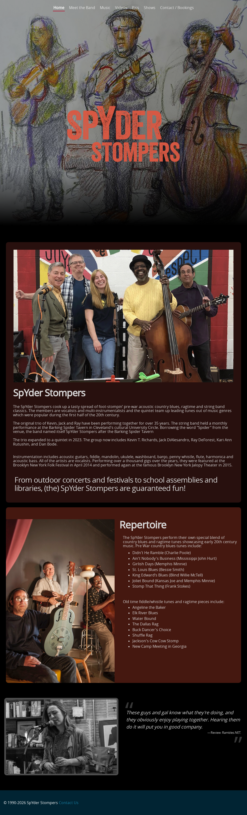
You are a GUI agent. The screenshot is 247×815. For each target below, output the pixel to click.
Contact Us (69, 802)
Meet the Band (82, 7)
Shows (149, 7)
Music (105, 7)
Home (58, 7)
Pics (135, 7)
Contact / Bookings (177, 7)
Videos (121, 7)
